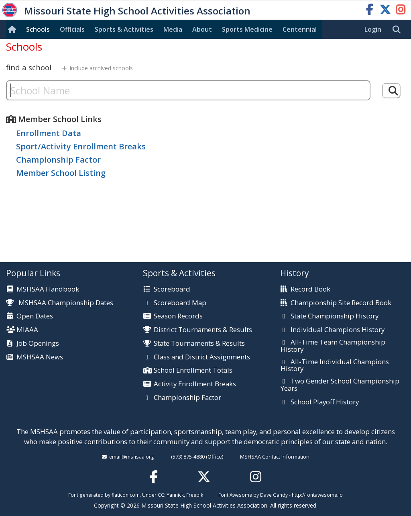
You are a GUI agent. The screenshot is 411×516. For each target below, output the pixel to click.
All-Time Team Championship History (333, 346)
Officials (72, 29)
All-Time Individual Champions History (335, 365)
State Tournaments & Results (199, 344)
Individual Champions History (338, 330)
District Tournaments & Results (203, 330)
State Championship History (334, 316)
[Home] (13, 29)
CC (161, 495)
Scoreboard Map (180, 303)
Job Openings (37, 344)
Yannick (175, 495)
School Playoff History (325, 402)
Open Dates (34, 316)
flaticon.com (126, 495)
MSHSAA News (39, 357)
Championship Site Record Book (341, 303)
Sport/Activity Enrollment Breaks (81, 146)
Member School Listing (61, 172)
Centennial (300, 29)
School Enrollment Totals (193, 371)
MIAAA (27, 330)
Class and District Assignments (202, 357)
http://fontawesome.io (317, 495)
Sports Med (247, 29)
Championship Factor (58, 159)
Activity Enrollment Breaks (195, 384)
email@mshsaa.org (131, 456)
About (202, 29)
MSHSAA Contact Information (274, 456)
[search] (399, 29)
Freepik (194, 495)
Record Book (310, 290)
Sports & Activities (124, 29)
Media (172, 29)
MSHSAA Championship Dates (59, 302)
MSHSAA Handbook (47, 290)
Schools (38, 29)
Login (372, 29)
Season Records (178, 316)
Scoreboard (172, 290)
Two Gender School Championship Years (340, 384)
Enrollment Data (48, 133)
